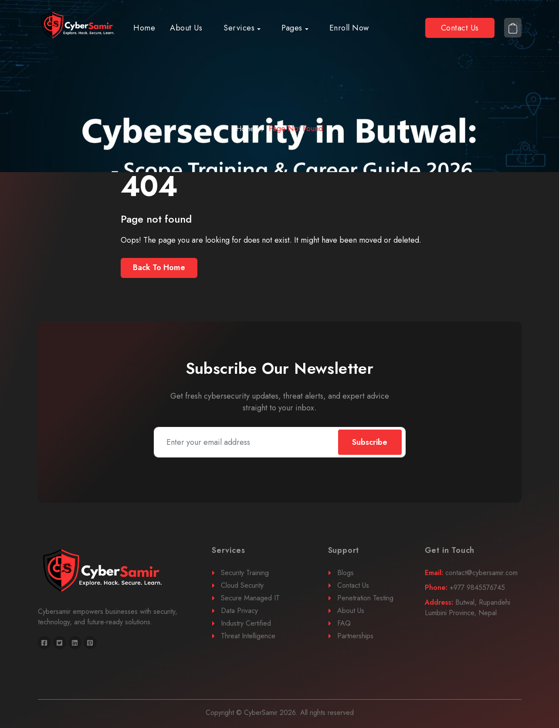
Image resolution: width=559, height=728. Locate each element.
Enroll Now (349, 28)
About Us (186, 28)
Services (239, 28)
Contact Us (460, 28)
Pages (291, 28)
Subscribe (369, 442)
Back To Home (159, 267)
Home (144, 28)
